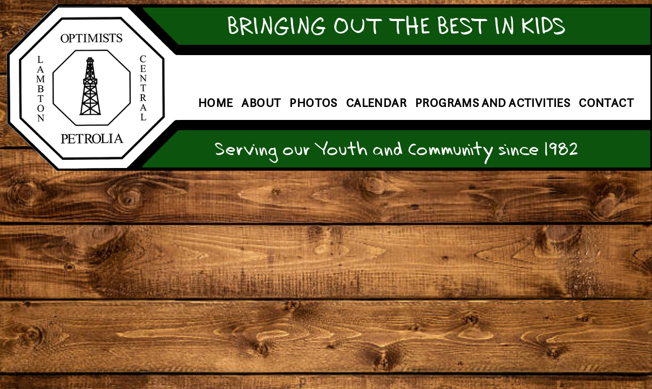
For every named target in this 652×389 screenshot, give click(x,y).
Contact (606, 103)
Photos (313, 103)
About (261, 103)
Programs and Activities (492, 103)
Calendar (376, 103)
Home (215, 103)
